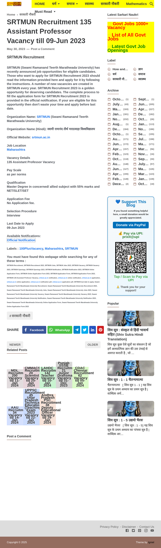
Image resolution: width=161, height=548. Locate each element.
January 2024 (143, 124)
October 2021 (143, 184)
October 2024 (143, 119)
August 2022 (117, 164)
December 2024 (143, 114)
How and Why (120, 69)
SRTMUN (43, 116)
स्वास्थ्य (89, 4)
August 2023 (117, 139)
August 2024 (119, 124)
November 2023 (143, 129)
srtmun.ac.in (41, 137)
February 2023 (117, 154)
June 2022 (117, 169)
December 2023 (117, 129)
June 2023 (117, 144)
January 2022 (143, 179)
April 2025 (143, 109)
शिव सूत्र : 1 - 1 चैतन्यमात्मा (125, 380)
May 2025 (117, 109)
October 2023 (119, 134)
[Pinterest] (100, 330)
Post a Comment (42, 49)
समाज (70, 4)
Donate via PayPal (131, 225)
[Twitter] (59, 330)
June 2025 (143, 104)
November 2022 (143, 154)
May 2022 (143, 169)
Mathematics (136, 4)
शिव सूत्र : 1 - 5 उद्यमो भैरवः (125, 420)
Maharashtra (16, 149)
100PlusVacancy (31, 248)
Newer (15, 344)
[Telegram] (76, 330)
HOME (40, 4)
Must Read (43, 12)
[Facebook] (34, 330)
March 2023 (143, 149)
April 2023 (117, 149)
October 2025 (119, 99)
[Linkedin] (92, 330)
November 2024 (117, 119)
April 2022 (117, 174)
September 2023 (143, 134)
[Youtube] (152, 531)
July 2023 (143, 139)
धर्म (54, 4)
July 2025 (118, 104)
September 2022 (143, 159)
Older (93, 344)
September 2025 (144, 99)
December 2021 (119, 184)
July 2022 (143, 164)
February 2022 (117, 179)
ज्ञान (140, 69)
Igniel (151, 542)
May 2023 (143, 144)
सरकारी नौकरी (110, 4)
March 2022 (143, 174)
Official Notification (21, 240)
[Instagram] (146, 531)
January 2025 (117, 114)
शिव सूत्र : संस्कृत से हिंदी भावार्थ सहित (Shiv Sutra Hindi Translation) (127, 334)
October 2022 (117, 159)
